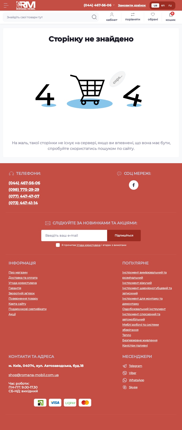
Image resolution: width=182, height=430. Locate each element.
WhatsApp (136, 380)
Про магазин (18, 272)
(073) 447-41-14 (23, 203)
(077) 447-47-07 (24, 196)
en (163, 5)
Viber (132, 373)
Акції (12, 314)
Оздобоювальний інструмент (144, 309)
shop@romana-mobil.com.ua (34, 375)
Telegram (135, 366)
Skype (133, 387)
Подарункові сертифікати (27, 309)
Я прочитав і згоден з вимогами (94, 245)
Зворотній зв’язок (22, 293)
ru (170, 5)
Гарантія (15, 288)
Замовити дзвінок (132, 5)
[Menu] (6, 5)
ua (155, 5)
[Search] (94, 17)
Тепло (126, 335)
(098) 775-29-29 (24, 189)
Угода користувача (88, 245)
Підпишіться (124, 235)
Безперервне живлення (139, 340)
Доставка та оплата (23, 277)
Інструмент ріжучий (137, 283)
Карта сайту (17, 303)
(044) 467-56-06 (24, 183)
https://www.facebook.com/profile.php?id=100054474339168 (133, 185)
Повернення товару (23, 298)
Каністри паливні (135, 345)
